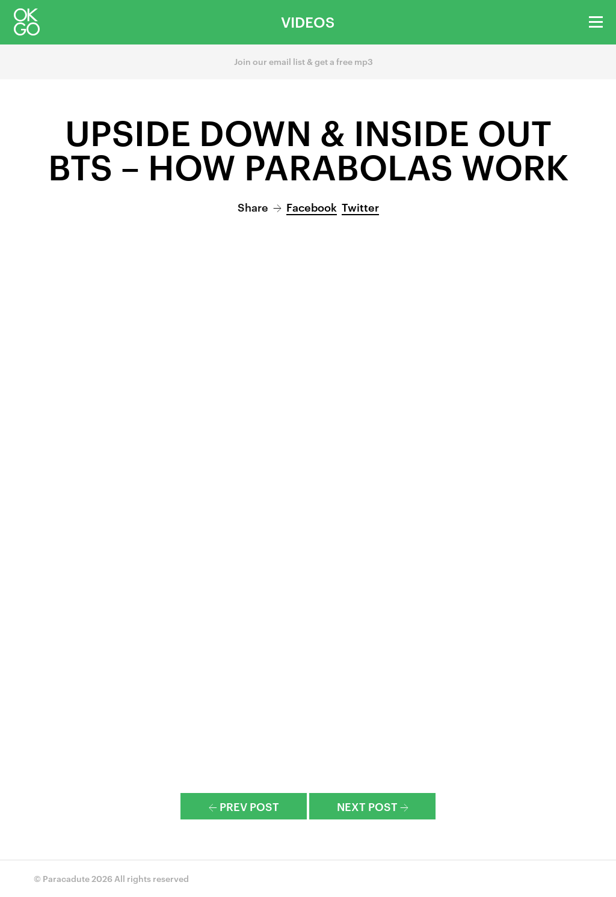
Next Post (372, 806)
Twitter (360, 206)
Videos (307, 21)
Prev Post (244, 806)
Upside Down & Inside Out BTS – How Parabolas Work (308, 148)
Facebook (311, 206)
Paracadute (66, 878)
